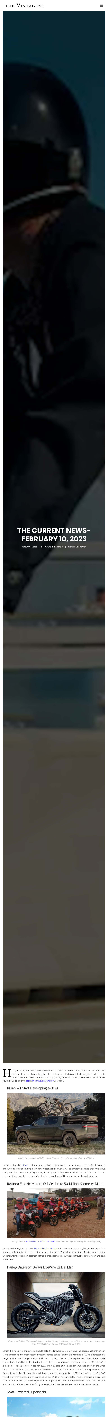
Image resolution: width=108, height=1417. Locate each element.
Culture (47, 547)
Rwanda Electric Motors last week (40, 1241)
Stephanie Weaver (78, 547)
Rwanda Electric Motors (45, 1248)
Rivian (25, 1165)
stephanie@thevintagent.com (40, 1080)
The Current (57, 547)
